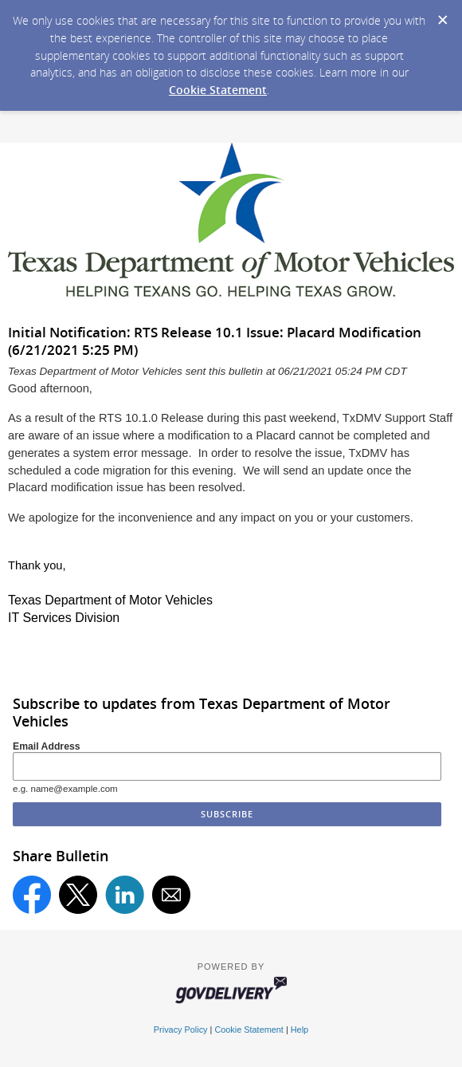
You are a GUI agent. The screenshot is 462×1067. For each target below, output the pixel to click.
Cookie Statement (218, 89)
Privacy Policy (181, 1029)
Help (299, 1029)
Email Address (46, 746)
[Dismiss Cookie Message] (442, 15)
